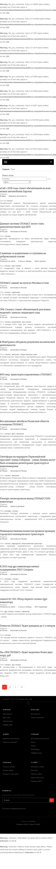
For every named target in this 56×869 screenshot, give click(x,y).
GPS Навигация (40, 607)
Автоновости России (18, 232)
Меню (28, 702)
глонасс (9, 201)
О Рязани (35, 734)
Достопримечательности (40, 738)
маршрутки (16, 544)
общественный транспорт (32, 544)
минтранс (15, 355)
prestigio (7, 511)
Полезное (7, 762)
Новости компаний (10, 742)
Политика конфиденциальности (14, 808)
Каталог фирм (8, 770)
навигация (16, 292)
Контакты (34, 770)
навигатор (26, 612)
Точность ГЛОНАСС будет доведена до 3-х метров (27, 625)
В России (3, 232)
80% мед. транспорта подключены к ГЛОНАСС (26, 374)
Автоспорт (6, 717)
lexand (10, 612)
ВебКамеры (35, 749)
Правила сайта (36, 781)
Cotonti (32, 821)
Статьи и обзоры (25, 261)
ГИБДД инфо (7, 725)
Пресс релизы (40, 261)
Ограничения (8, 721)
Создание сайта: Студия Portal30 (28, 824)
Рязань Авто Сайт (28, 162)
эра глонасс (16, 266)
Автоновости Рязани (18, 350)
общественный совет (28, 355)
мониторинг (16, 322)
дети (13, 434)
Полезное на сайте (7, 261)
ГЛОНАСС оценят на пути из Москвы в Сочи (24, 283)
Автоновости (7, 714)
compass (7, 579)
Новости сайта (36, 774)
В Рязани (3, 350)
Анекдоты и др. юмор (11, 774)
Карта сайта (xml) (37, 777)
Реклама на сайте (37, 767)
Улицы (33, 746)
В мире (3, 196)
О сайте (34, 762)
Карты (33, 742)
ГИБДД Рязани (36, 753)
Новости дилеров (17, 506)
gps (5, 612)
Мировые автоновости (18, 196)
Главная (5, 169)
